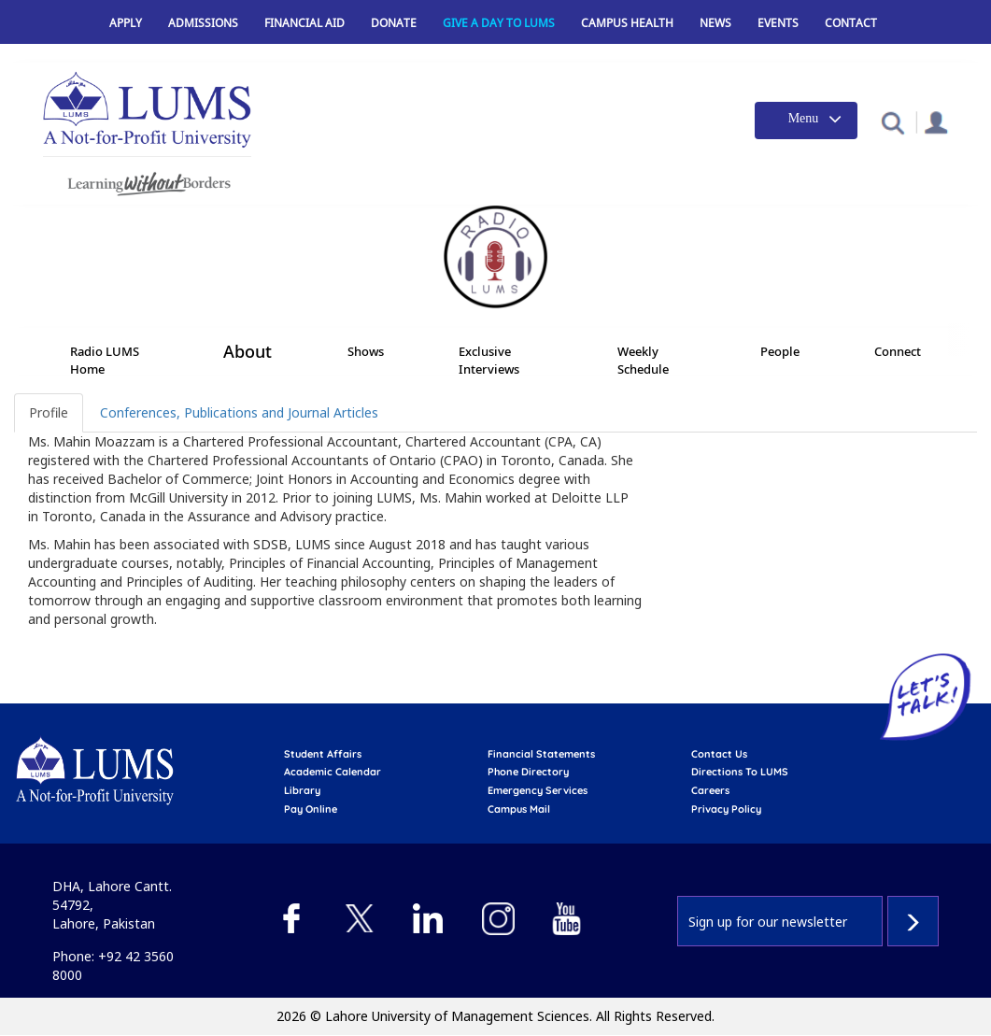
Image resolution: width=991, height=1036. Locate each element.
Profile (48, 412)
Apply (125, 23)
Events (778, 23)
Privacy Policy (726, 809)
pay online (310, 809)
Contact (851, 23)
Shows (365, 351)
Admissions (203, 23)
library (302, 790)
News (715, 23)
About (247, 352)
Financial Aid (304, 23)
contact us (719, 753)
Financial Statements (541, 753)
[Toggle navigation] (806, 120)
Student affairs (322, 753)
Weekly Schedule (643, 360)
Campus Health (627, 23)
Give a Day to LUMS (499, 23)
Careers (710, 790)
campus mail (519, 809)
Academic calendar (332, 771)
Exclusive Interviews (489, 360)
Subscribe (913, 921)
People (780, 351)
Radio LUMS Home (104, 360)
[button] (892, 122)
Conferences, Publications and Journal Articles (239, 412)
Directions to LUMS (739, 771)
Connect (897, 351)
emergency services (538, 790)
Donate (394, 23)
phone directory (528, 771)
